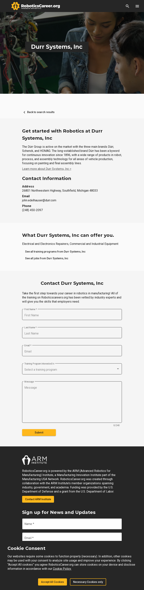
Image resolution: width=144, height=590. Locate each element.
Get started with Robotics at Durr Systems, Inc (62, 134)
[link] (55, 251)
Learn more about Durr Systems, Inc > (46, 169)
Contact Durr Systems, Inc (72, 283)
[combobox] (72, 369)
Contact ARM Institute (38, 499)
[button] (128, 6)
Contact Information (46, 178)
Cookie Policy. (62, 569)
